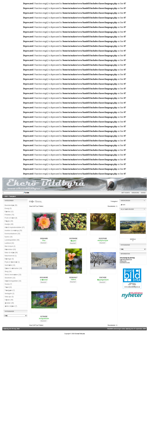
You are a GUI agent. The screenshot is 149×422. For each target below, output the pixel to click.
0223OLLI (133, 239)
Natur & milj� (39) (11, 252)
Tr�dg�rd (12, 196)
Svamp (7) (8, 284)
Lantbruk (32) (9, 243)
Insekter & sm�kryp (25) (13, 230)
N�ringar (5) (9, 259)
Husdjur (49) (9, 224)
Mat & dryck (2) (10, 246)
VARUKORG (135, 192)
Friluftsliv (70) (9, 215)
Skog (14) (8, 271)
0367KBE (102, 277)
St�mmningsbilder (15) (13, 281)
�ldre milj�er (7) (11, 306)
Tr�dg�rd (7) (10, 290)
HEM (6, 196)
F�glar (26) (9, 221)
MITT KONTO (126, 192)
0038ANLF (73, 277)
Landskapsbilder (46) (12, 240)
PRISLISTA (123, 261)
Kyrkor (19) (8, 237)
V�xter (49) (9, 300)
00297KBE (103, 238)
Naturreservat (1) (11, 256)
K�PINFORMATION (126, 259)
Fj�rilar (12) (9, 212)
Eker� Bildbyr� (80, 333)
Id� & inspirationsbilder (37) (15, 227)
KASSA (143, 192)
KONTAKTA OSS (125, 262)
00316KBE (44, 277)
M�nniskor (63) (10, 249)
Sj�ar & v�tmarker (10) (13, 268)
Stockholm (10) (10, 278)
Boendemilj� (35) (11, 205)
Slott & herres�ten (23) (13, 275)
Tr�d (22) (8, 287)
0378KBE (44, 316)
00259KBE (73, 238)
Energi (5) (8, 208)
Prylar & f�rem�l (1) (12, 262)
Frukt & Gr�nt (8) (11, 218)
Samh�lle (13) (10, 265)
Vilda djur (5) (9, 297)
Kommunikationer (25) (12, 234)
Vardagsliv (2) (9, 293)
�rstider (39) (9, 303)
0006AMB (44, 238)
